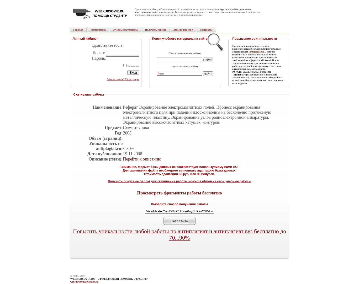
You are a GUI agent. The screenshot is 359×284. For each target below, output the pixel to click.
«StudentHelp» (256, 51)
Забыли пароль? (116, 79)
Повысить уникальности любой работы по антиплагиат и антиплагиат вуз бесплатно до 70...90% (179, 234)
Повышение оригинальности (254, 38)
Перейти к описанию (142, 159)
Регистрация (132, 79)
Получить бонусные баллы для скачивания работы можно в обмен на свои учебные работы (179, 181)
